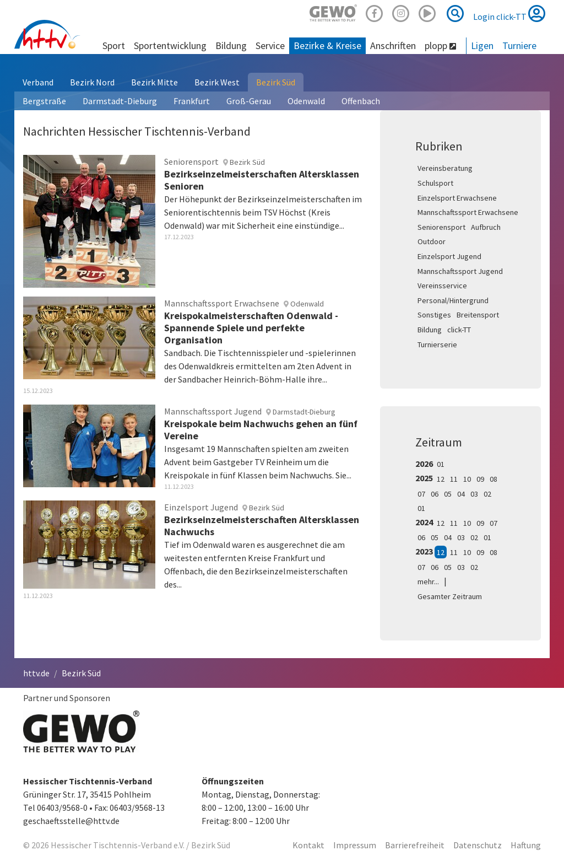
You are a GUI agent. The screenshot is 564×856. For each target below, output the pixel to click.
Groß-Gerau (248, 100)
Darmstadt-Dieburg (120, 100)
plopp (440, 45)
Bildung (429, 330)
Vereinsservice (442, 285)
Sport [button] (113, 45)
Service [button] (270, 45)
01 (440, 464)
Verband (38, 82)
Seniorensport (441, 227)
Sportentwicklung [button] (170, 45)
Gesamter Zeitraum (449, 596)
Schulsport (435, 183)
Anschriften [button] (393, 45)
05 (448, 494)
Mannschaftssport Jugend (460, 271)
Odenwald (306, 100)
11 (454, 479)
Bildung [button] (231, 45)
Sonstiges (434, 315)
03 (474, 494)
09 (480, 479)
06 (434, 494)
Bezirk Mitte (154, 82)
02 (487, 494)
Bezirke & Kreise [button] (327, 45)
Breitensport (478, 315)
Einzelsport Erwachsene (457, 198)
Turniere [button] (519, 45)
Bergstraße (44, 100)
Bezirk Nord (92, 82)
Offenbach (360, 100)
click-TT (459, 330)
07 (421, 494)
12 (440, 479)
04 (461, 494)
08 (493, 479)
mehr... (428, 581)
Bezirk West (217, 82)
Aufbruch (486, 227)
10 (467, 479)
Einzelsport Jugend (449, 256)
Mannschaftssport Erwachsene (467, 212)
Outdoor (431, 241)
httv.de (36, 673)
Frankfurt (191, 100)
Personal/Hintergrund (453, 300)
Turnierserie (437, 344)
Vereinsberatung (445, 168)
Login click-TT (509, 13)
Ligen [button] (482, 45)
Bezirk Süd (275, 82)
